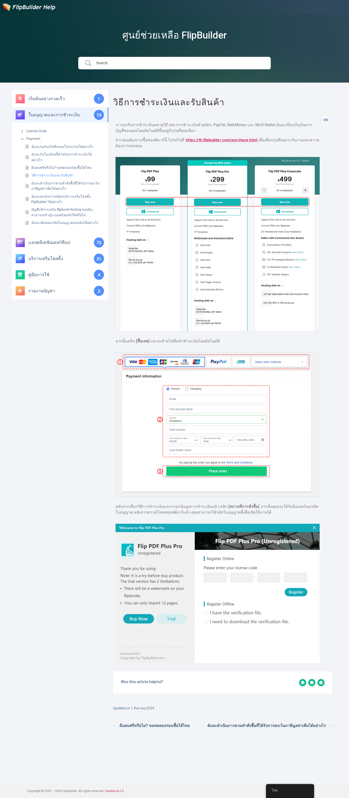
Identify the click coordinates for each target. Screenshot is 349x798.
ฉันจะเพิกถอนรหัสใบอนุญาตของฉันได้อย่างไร (65, 223)
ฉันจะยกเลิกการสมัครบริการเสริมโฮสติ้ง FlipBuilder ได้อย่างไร (61, 199)
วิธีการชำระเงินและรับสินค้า (52, 175)
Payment (33, 139)
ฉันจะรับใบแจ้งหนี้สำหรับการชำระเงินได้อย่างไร (61, 157)
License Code (36, 131)
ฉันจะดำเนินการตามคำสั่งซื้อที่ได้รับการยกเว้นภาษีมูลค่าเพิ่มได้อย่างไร (65, 185)
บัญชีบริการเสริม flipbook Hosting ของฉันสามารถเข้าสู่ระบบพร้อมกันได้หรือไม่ (62, 212)
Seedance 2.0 (114, 791)
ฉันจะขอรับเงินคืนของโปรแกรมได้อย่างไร (62, 147)
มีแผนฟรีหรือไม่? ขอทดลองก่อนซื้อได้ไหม (61, 168)
